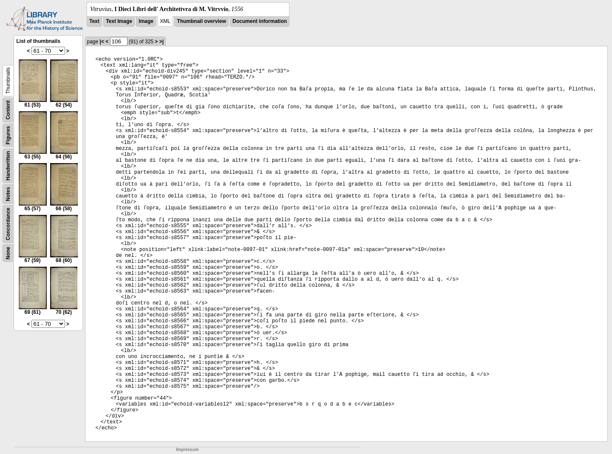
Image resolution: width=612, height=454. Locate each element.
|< (102, 42)
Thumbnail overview (201, 21)
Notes (8, 194)
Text (94, 21)
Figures (8, 135)
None (8, 253)
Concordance (8, 224)
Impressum (187, 449)
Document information (259, 21)
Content (8, 109)
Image (146, 21)
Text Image (119, 21)
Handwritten (8, 165)
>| (161, 42)
